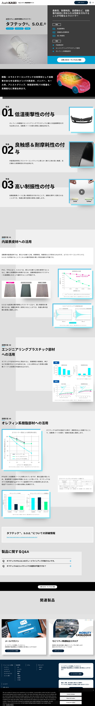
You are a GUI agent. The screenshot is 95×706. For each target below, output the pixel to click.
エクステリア (7, 671)
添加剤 (18, 677)
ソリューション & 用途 (8, 665)
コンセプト (5, 684)
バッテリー (6, 667)
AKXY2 (40, 667)
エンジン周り (7, 675)
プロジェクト (41, 665)
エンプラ (19, 669)
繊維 (18, 673)
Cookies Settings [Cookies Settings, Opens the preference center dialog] (71, 696)
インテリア (6, 669)
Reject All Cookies (71, 700)
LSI (18, 667)
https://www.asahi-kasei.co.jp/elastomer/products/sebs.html (22, 537)
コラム (28, 665)
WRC (40, 669)
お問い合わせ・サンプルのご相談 (71, 60)
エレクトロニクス (8, 673)
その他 (18, 680)
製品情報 (18, 665)
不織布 (18, 675)
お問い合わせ (81, 2)
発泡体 (18, 671)
